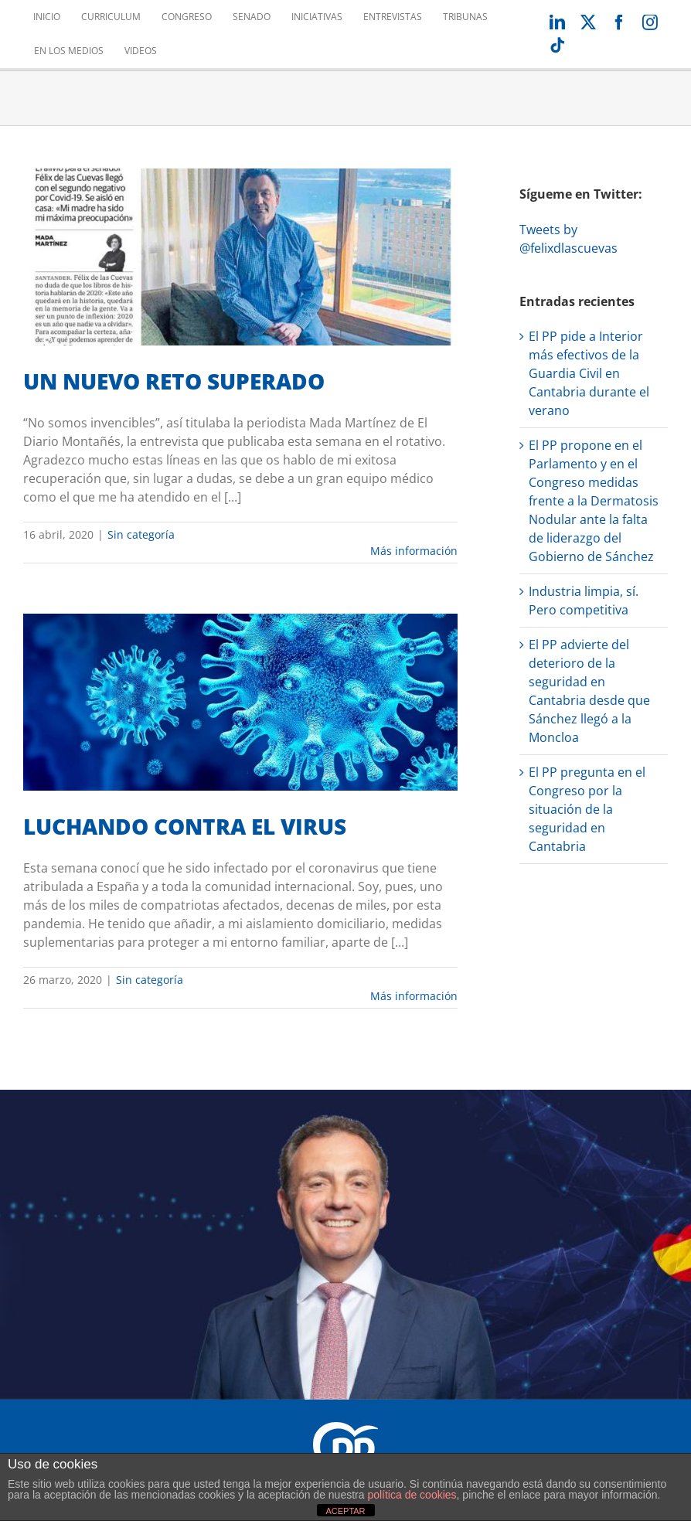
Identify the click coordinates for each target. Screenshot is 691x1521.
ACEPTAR (345, 1511)
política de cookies (411, 1495)
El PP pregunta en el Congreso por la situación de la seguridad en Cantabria (587, 809)
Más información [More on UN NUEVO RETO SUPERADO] (414, 550)
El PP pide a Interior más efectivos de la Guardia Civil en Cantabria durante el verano (589, 373)
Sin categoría (141, 534)
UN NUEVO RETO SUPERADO (174, 381)
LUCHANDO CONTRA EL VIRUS (184, 826)
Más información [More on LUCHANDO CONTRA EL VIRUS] (414, 995)
